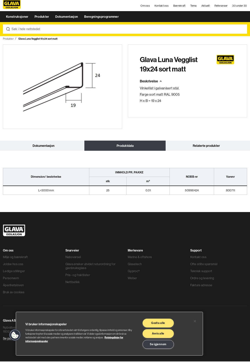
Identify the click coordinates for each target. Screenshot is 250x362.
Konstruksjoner (17, 17)
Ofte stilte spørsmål (203, 265)
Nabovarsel (73, 257)
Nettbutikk (72, 282)
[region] (109, 334)
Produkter (42, 17)
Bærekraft (179, 6)
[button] (15, 335)
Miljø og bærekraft (15, 257)
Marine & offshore (140, 257)
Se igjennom (158, 344)
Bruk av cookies (14, 293)
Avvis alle (158, 333)
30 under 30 (239, 6)
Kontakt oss (161, 6)
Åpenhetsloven (13, 286)
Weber (132, 279)
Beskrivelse (149, 81)
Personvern (11, 279)
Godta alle (158, 323)
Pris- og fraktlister (77, 275)
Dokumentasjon (67, 17)
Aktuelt (205, 6)
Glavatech (135, 265)
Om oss (145, 6)
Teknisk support (201, 272)
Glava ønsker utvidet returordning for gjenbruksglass (90, 266)
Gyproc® (134, 272)
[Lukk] (195, 321)
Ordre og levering (202, 279)
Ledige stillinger (14, 272)
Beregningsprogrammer (101, 17)
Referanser (221, 6)
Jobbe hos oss (13, 265)
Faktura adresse (201, 286)
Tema (193, 6)
